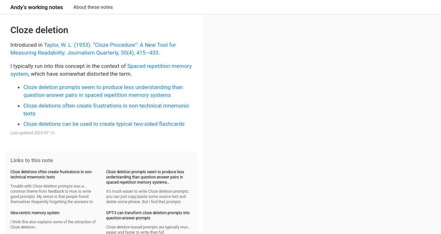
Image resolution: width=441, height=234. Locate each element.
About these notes (93, 7)
